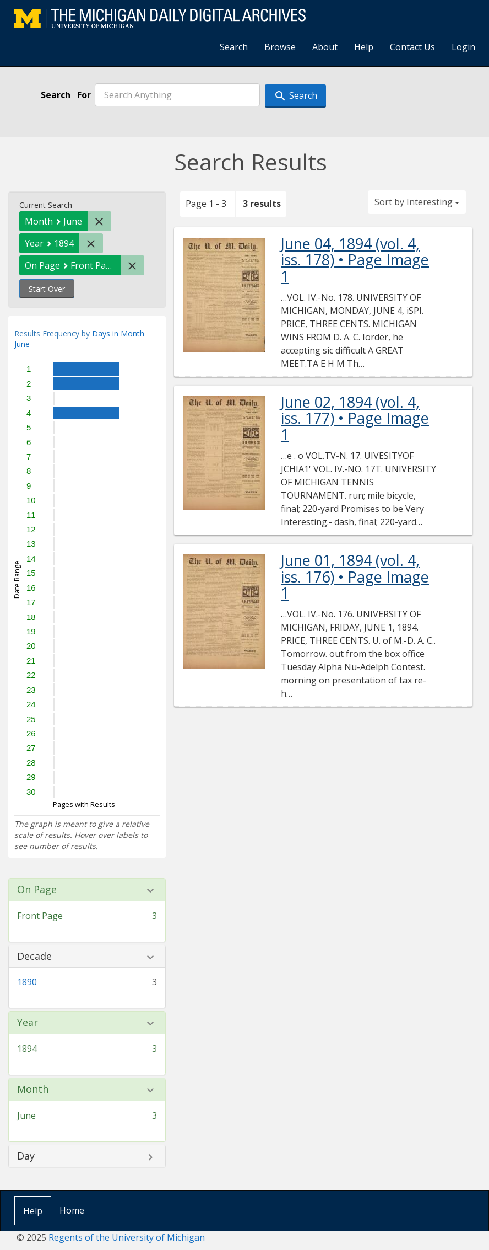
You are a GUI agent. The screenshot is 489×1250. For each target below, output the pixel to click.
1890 (27, 982)
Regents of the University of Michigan (126, 1237)
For (84, 95)
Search (234, 47)
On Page (37, 889)
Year (27, 1022)
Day (26, 1156)
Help (363, 47)
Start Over (47, 289)
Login (463, 47)
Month (32, 1089)
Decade (34, 956)
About (325, 47)
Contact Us (412, 47)
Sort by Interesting (416, 202)
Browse (280, 47)
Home (71, 1210)
